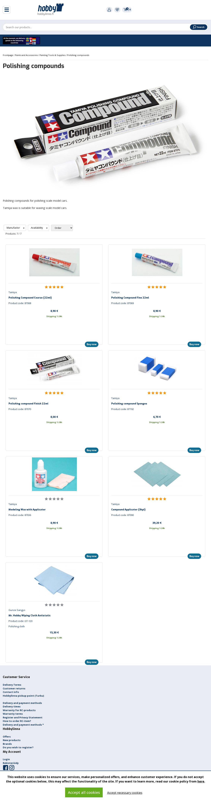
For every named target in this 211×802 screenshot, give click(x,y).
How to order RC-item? (17, 721)
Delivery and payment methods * (23, 724)
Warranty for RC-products (19, 710)
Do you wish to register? (18, 747)
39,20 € (157, 523)
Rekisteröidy (11, 763)
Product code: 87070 (20, 409)
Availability (37, 227)
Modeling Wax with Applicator (27, 509)
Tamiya (13, 292)
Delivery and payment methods (22, 703)
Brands (7, 743)
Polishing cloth (17, 626)
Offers (7, 736)
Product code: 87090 (122, 515)
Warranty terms (13, 713)
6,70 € (157, 417)
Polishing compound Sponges (129, 403)
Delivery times (11, 706)
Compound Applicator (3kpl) (128, 509)
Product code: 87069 (122, 303)
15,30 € (54, 632)
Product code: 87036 (20, 515)
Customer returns (14, 688)
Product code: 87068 (20, 303)
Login (6, 759)
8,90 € (54, 311)
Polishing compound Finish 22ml (28, 403)
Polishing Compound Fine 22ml (130, 297)
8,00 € (54, 417)
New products (11, 740)
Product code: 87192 (122, 409)
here (200, 781)
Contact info (11, 692)
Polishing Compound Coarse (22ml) (30, 297)
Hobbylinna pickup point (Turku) (23, 695)
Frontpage (8, 55)
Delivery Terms (12, 684)
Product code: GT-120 (20, 621)
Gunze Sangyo (17, 610)
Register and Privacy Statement (22, 717)
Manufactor (13, 227)
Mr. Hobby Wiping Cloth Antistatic (30, 615)
